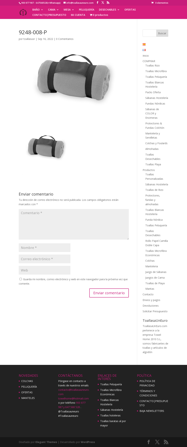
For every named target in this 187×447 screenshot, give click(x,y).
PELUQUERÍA (86, 9)
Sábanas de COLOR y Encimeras (152, 113)
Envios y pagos (151, 300)
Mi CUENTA (78, 15)
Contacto (148, 294)
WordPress (88, 442)
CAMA (51, 9)
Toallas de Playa (155, 283)
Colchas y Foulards (156, 143)
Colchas (150, 260)
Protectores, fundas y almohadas (152, 200)
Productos (149, 170)
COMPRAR (149, 61)
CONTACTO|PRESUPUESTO (49, 15)
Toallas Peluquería (156, 76)
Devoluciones (151, 305)
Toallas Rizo (152, 65)
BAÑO (36, 9)
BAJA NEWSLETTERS (152, 411)
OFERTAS (130, 9)
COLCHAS (27, 381)
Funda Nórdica (154, 219)
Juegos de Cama (155, 277)
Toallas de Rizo (154, 190)
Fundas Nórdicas (155, 103)
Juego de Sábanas (155, 272)
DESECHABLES (107, 9)
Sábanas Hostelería (156, 98)
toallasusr (29, 39)
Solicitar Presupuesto (155, 311)
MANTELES (28, 398)
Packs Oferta (153, 92)
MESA (67, 9)
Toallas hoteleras (110, 415)
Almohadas (152, 149)
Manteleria (151, 266)
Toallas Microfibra (156, 71)
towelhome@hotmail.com (73, 398)
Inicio (146, 55)
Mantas (149, 288)
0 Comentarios (64, 39)
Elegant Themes (46, 442)
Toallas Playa (153, 164)
